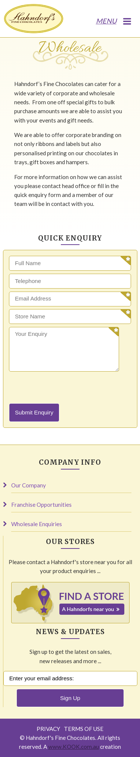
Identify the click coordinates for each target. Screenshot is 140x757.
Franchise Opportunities (41, 504)
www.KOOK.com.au (73, 746)
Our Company (28, 485)
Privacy (48, 728)
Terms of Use (83, 728)
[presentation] (65, 388)
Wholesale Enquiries (36, 524)
